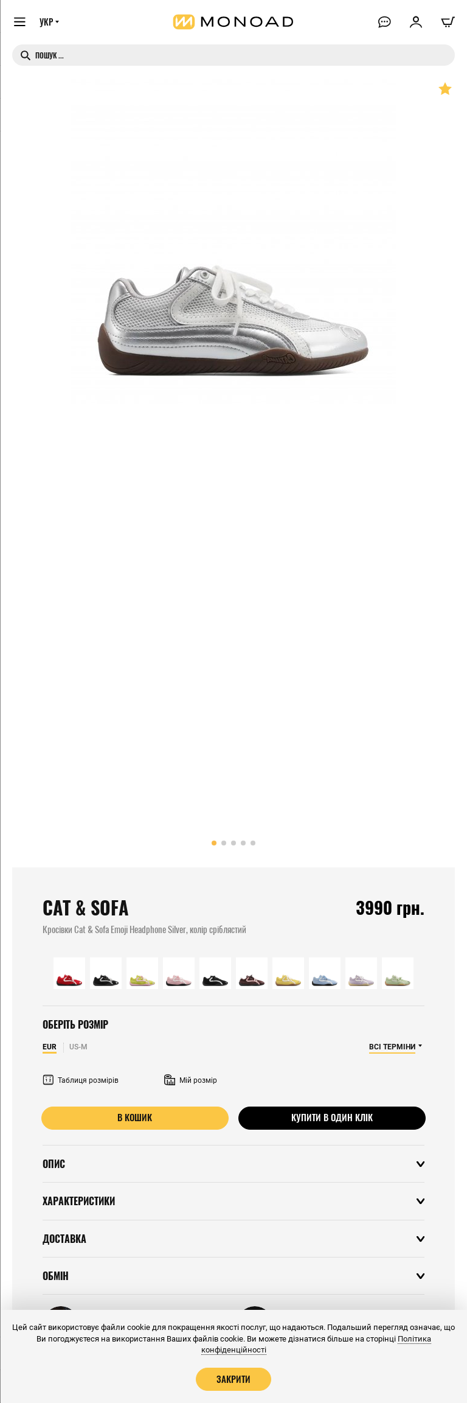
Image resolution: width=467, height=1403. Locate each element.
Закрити (233, 1378)
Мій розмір (190, 1080)
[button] (214, 843)
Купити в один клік (332, 1117)
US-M (78, 1047)
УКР (47, 22)
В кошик (135, 1117)
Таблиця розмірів (81, 1080)
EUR (50, 1047)
